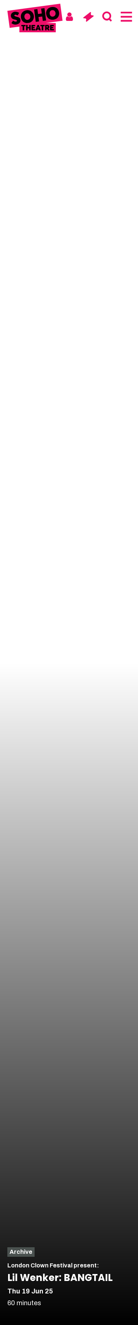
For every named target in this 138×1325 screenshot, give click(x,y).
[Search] (107, 16)
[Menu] (126, 16)
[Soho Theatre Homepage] (35, 19)
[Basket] (88, 16)
